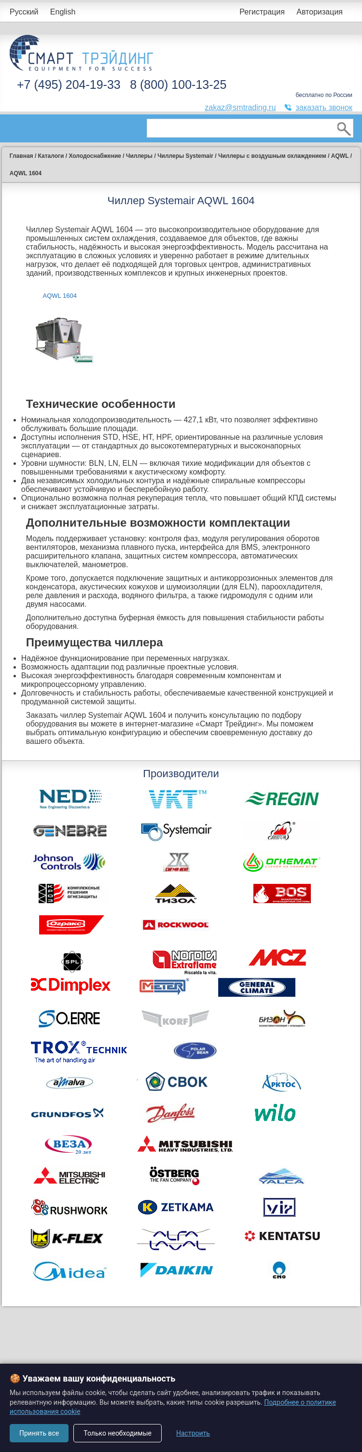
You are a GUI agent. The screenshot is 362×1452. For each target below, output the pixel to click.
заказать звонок (323, 107)
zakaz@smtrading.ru (240, 107)
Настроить (193, 1433)
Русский (24, 12)
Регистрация (262, 12)
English (62, 12)
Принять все (39, 1433)
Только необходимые (118, 1433)
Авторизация (319, 12)
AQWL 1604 (60, 295)
